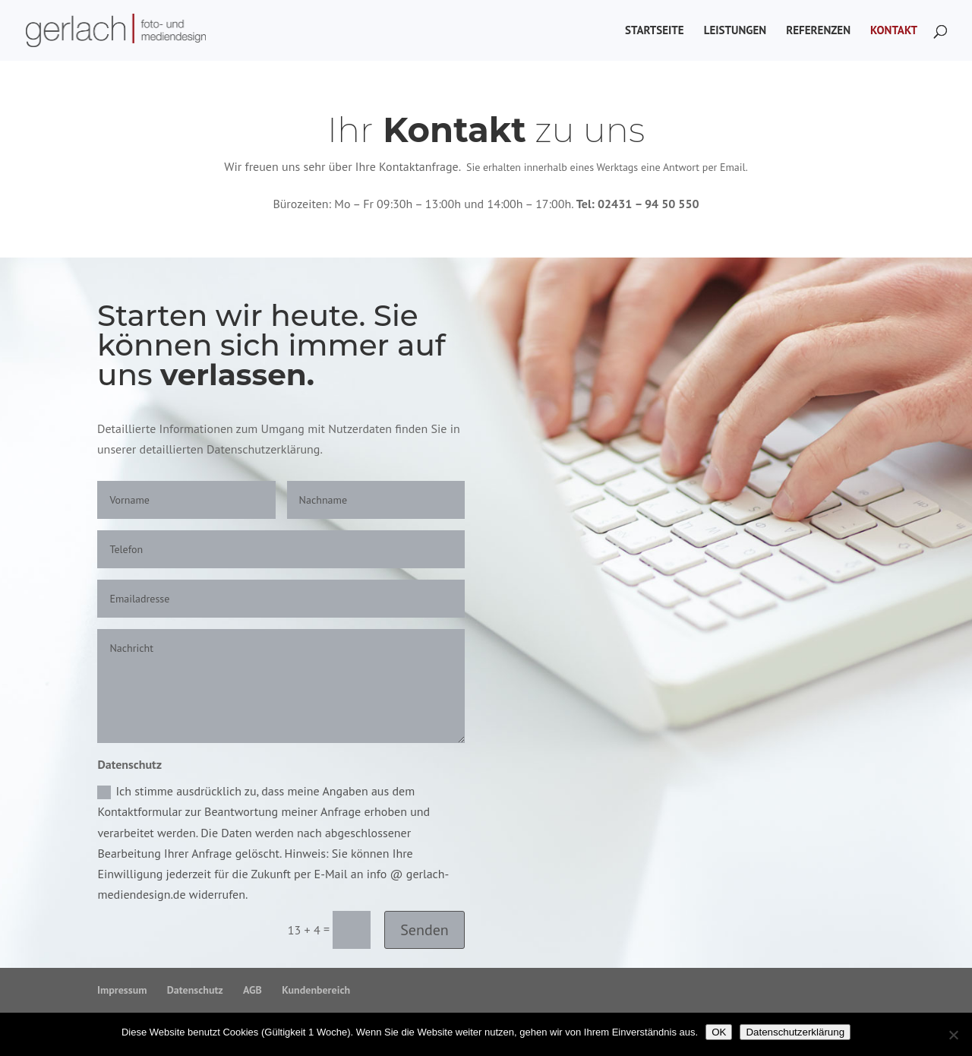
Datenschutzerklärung (795, 1032)
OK (719, 1032)
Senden (424, 930)
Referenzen (818, 31)
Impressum (122, 990)
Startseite (654, 31)
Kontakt (893, 31)
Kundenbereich (316, 990)
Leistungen (735, 31)
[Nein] (953, 1034)
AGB (252, 990)
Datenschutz (195, 990)
